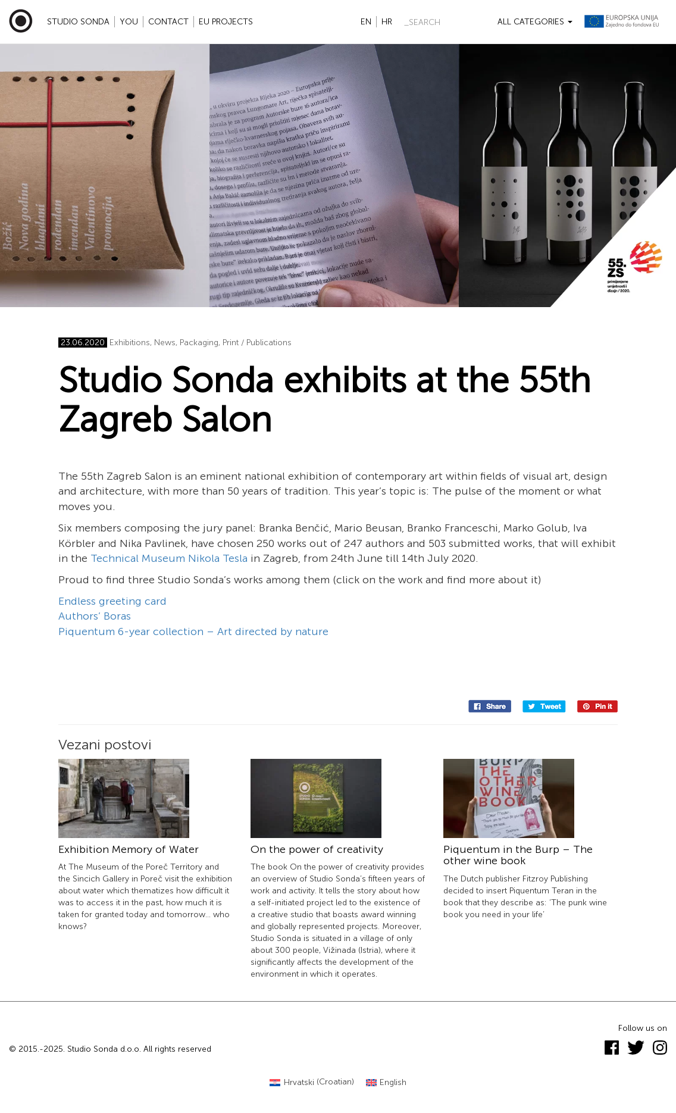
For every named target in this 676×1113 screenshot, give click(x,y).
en (366, 22)
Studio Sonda (78, 22)
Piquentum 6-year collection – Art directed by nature (193, 631)
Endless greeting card (112, 601)
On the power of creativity (317, 849)
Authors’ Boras (94, 616)
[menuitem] (312, 1082)
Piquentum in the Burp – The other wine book (518, 855)
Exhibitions (129, 342)
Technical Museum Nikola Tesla (169, 558)
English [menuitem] (393, 1082)
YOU (129, 22)
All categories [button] (534, 22)
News (165, 342)
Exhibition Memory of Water (128, 849)
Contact (168, 22)
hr (386, 22)
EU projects (226, 22)
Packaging (199, 342)
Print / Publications (257, 342)
